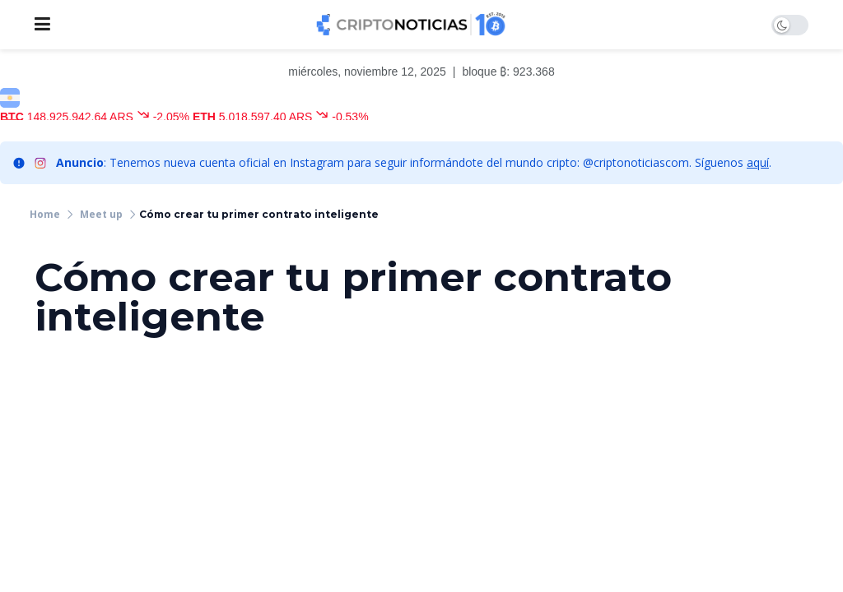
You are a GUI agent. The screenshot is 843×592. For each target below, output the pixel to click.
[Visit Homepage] (410, 24)
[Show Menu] (42, 24)
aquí (758, 162)
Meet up (101, 214)
